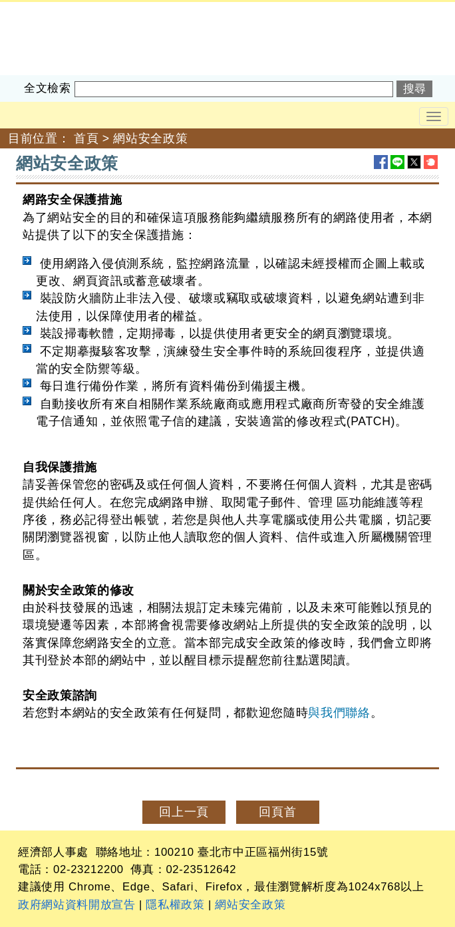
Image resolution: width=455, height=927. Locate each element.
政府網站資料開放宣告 (77, 904)
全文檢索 (47, 88)
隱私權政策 (175, 904)
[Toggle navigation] (433, 116)
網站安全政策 (150, 138)
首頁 (86, 138)
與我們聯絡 (339, 712)
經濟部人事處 (37, 10)
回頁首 (277, 812)
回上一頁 (184, 812)
